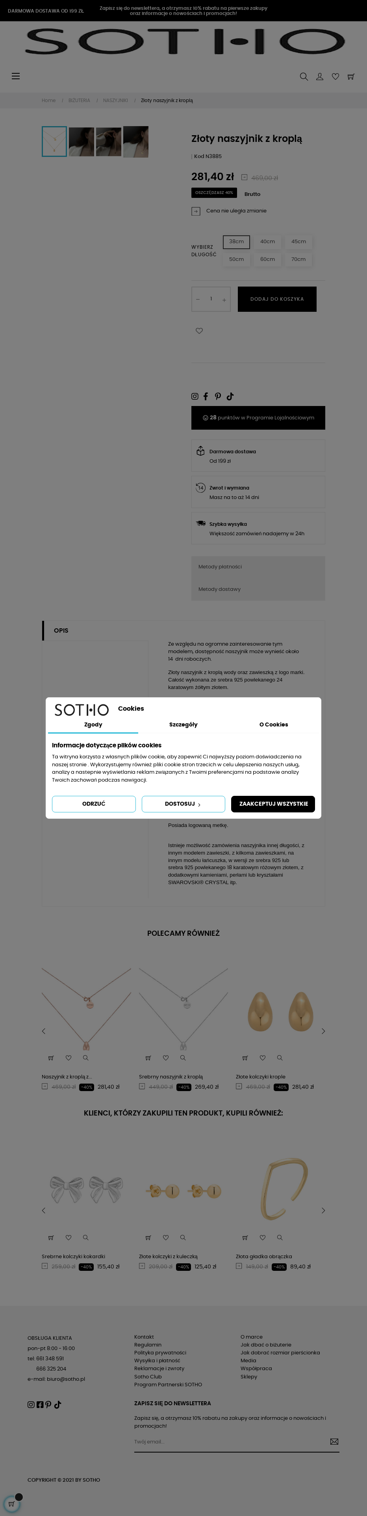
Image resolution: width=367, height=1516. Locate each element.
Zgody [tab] (93, 725)
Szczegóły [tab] (183, 725)
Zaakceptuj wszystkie (273, 804)
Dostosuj (183, 804)
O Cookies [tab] (273, 725)
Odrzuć (93, 804)
